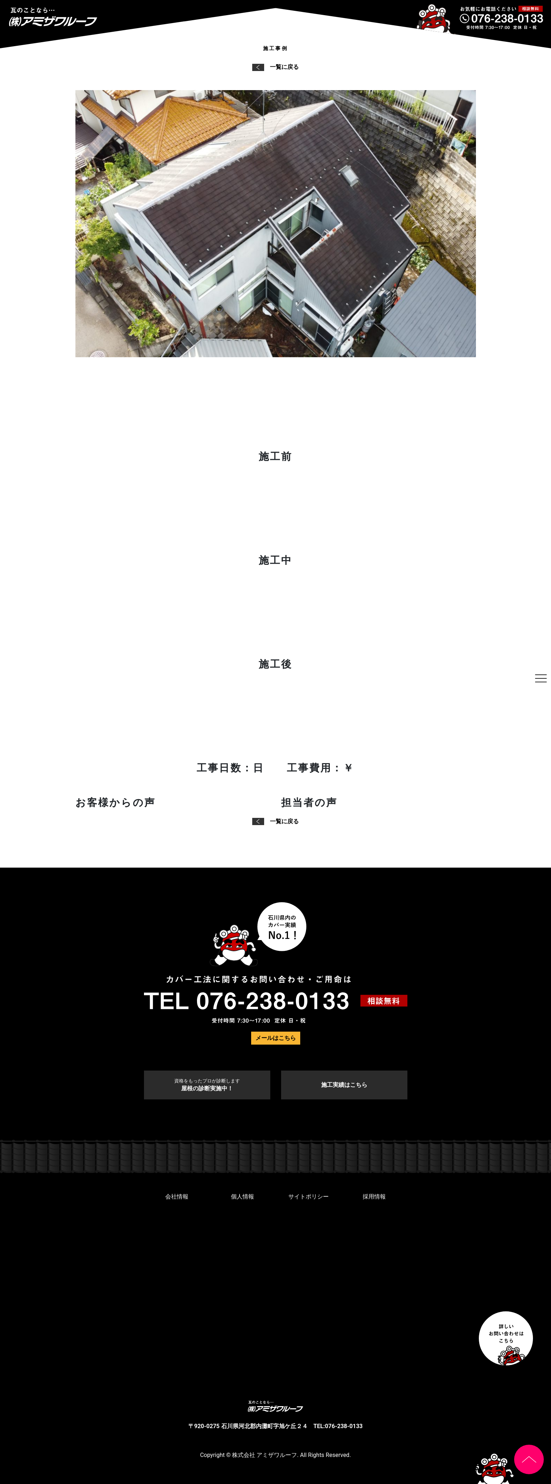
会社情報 (176, 1196)
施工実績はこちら (344, 1084)
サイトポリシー (308, 1196)
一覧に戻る (275, 66)
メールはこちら (275, 1038)
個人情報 (242, 1196)
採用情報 (374, 1196)
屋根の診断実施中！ (207, 1085)
